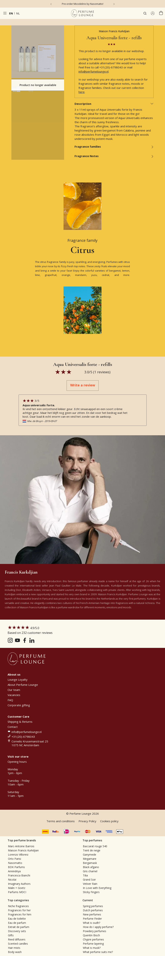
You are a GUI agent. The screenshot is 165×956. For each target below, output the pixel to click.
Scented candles (18, 943)
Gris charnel (90, 871)
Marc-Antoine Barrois (21, 846)
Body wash (15, 952)
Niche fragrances (18, 906)
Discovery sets (17, 931)
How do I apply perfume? (98, 927)
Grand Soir (89, 879)
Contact (13, 727)
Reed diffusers (16, 939)
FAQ (10, 700)
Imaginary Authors (19, 884)
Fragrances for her (19, 910)
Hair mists (14, 948)
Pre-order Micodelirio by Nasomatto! (82, 3)
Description (114, 104)
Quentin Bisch (91, 935)
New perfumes (92, 914)
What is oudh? (91, 923)
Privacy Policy (87, 821)
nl (18, 13)
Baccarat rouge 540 (95, 846)
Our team (14, 690)
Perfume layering (93, 943)
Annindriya (14, 871)
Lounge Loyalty (18, 679)
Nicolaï (12, 879)
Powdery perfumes (94, 931)
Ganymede (89, 854)
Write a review (82, 385)
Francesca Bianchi (19, 875)
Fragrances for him (19, 914)
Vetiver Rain (90, 884)
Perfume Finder (92, 918)
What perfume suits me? (98, 952)
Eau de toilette (17, 918)
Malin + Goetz (16, 888)
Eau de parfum (17, 923)
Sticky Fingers (91, 892)
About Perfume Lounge (23, 685)
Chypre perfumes (93, 939)
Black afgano (91, 867)
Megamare (89, 858)
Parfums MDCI (17, 892)
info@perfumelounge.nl (93, 71)
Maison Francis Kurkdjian (114, 31)
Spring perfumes (93, 906)
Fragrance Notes (114, 156)
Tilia (85, 875)
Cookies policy (109, 821)
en (11, 13)
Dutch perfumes (93, 910)
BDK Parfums (16, 867)
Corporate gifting (19, 705)
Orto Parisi (14, 858)
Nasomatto (15, 863)
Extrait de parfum (18, 927)
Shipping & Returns (20, 721)
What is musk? (92, 948)
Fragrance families (114, 146)
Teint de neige (91, 850)
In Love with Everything (97, 888)
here (82, 92)
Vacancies (14, 695)
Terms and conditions (60, 821)
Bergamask (90, 863)
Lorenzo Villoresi (18, 854)
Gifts (11, 935)
